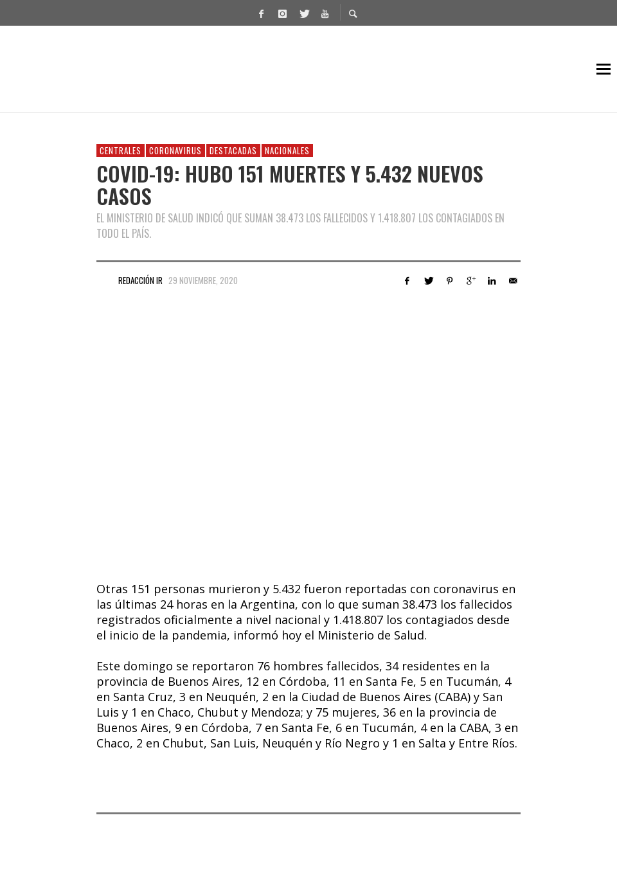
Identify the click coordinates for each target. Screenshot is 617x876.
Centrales (120, 150)
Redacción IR (140, 280)
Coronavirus (175, 150)
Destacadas (233, 150)
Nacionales (287, 150)
